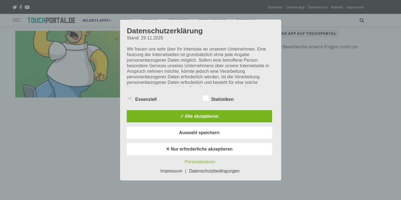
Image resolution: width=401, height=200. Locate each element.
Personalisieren (200, 161)
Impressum (171, 171)
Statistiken (218, 98)
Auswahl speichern (199, 132)
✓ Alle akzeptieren (199, 116)
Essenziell (142, 98)
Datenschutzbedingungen (214, 171)
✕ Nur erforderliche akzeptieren (199, 149)
